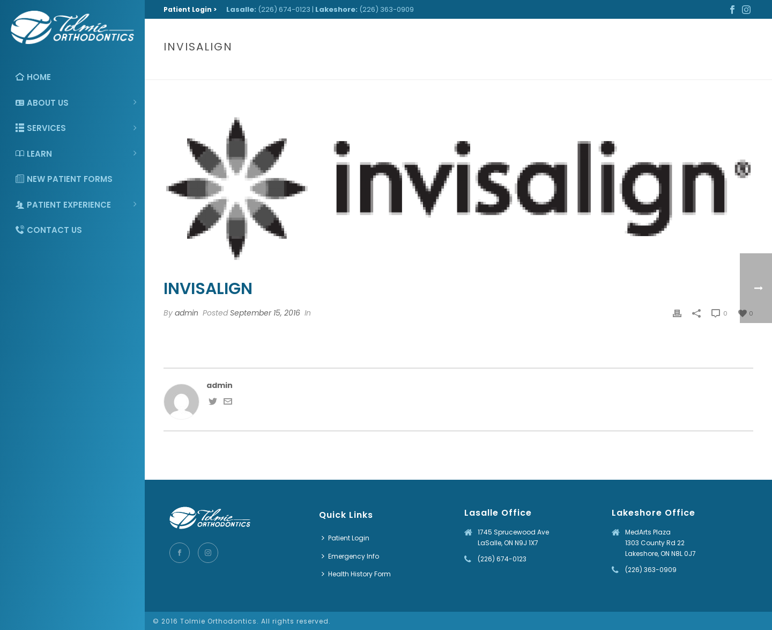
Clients (689, 69)
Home (659, 69)
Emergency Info (350, 556)
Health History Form (356, 573)
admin (186, 312)
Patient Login (345, 538)
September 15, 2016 (265, 312)
